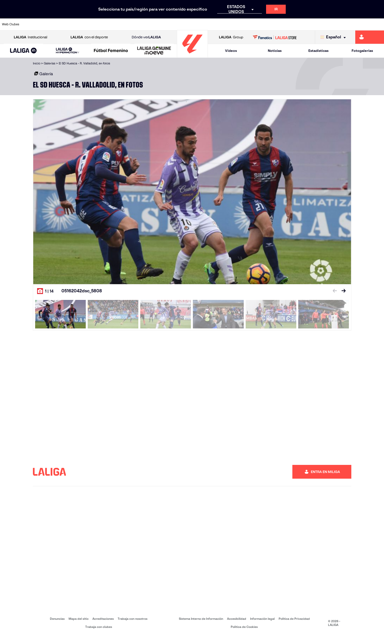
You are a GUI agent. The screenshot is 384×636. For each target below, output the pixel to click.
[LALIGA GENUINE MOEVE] (154, 51)
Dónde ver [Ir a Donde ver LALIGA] (146, 37)
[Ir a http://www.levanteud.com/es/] (179, 24)
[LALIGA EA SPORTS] (23, 51)
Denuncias (57, 618)
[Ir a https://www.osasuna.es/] (70, 24)
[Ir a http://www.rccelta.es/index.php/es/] (215, 24)
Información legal (262, 618)
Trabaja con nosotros (132, 618)
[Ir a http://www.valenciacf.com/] (360, 24)
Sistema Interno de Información (201, 618)
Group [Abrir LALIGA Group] (231, 37)
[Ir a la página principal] (192, 55)
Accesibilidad (236, 618)
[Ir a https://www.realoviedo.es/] (306, 24)
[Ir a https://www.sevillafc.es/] (342, 24)
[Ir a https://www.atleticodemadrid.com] (52, 24)
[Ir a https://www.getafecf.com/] (142, 24)
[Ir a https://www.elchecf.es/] (106, 24)
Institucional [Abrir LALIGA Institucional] (30, 37)
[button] (23, 51)
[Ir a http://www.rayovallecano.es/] (196, 24)
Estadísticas (318, 51)
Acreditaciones (103, 618)
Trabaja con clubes (98, 626)
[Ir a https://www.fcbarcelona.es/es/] (124, 24)
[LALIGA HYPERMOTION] (67, 50)
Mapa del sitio (78, 618)
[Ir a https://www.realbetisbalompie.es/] (269, 24)
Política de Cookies (244, 626)
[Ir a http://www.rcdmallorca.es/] (251, 24)
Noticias (275, 51)
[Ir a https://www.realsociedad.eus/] (323, 24)
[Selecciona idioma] (334, 37)
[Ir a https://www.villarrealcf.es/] (378, 24)
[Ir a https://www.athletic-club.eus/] (33, 24)
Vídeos (231, 51)
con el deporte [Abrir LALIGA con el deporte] (89, 37)
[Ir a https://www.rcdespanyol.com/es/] (233, 24)
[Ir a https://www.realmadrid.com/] (287, 24)
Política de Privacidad (294, 618)
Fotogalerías (362, 51)
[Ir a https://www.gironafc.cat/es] (160, 24)
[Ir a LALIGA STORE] (275, 37)
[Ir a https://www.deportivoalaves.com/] (88, 24)
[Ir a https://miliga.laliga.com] (369, 37)
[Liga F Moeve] (111, 51)
